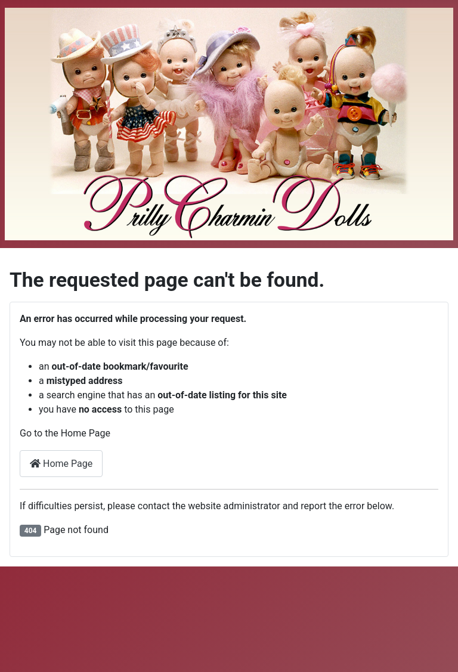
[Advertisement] (229, 617)
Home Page (61, 463)
